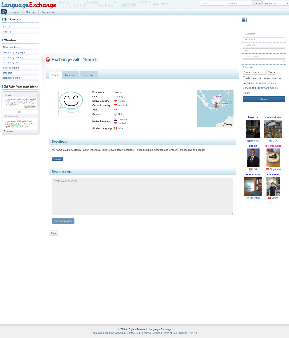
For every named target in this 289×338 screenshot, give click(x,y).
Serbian (120, 123)
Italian (119, 128)
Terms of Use (169, 333)
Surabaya (119, 96)
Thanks (183, 333)
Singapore (273, 169)
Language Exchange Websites (108, 333)
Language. (28, 5)
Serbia (119, 101)
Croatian (120, 119)
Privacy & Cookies (150, 333)
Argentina (253, 198)
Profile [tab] (55, 75)
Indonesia (121, 105)
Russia (253, 140)
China (273, 198)
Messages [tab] (70, 75)
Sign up (30, 12)
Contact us (133, 333)
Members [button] (48, 12)
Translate (57, 159)
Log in (15, 12)
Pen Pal (193, 333)
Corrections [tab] (89, 75)
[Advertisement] (264, 261)
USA (273, 140)
